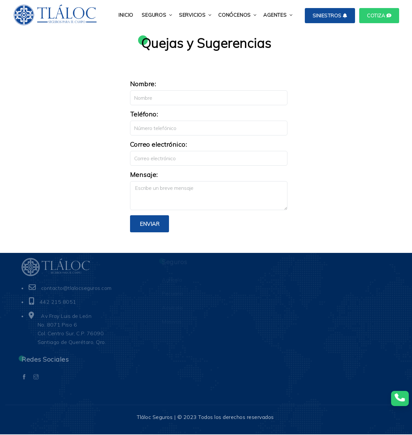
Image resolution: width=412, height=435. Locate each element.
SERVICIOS (193, 15)
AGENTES (276, 15)
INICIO (126, 15)
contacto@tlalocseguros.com (76, 288)
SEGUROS (155, 15)
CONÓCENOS (235, 15)
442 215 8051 (58, 302)
